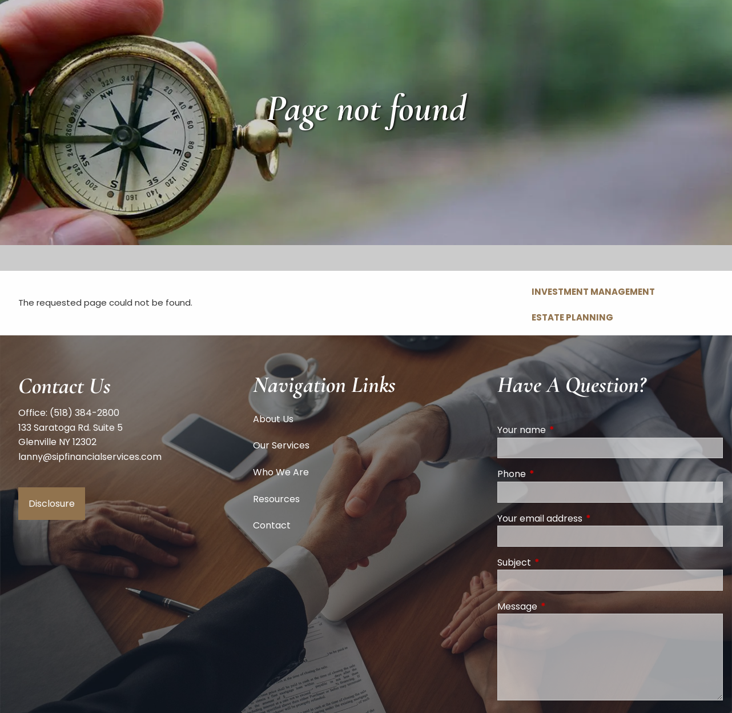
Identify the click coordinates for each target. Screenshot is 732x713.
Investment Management (593, 292)
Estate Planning (572, 317)
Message (563, 606)
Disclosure (52, 503)
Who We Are (281, 472)
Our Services (281, 445)
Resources (276, 499)
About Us (273, 419)
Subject (559, 562)
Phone (557, 473)
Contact (272, 525)
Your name (567, 429)
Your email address (585, 518)
